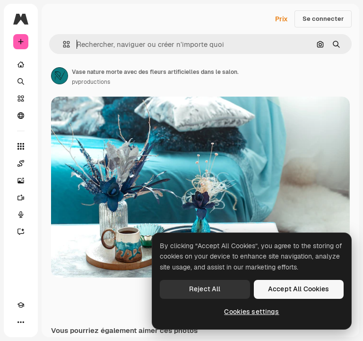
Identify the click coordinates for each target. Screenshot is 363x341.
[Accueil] (20, 64)
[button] (63, 44)
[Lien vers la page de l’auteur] (59, 75)
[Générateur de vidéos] (20, 197)
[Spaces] (20, 163)
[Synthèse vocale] (20, 214)
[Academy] (20, 305)
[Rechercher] (20, 81)
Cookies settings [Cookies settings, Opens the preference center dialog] (251, 311)
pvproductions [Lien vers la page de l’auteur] (91, 82)
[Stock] (20, 98)
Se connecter (323, 19)
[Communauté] (20, 115)
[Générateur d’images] (20, 180)
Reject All (204, 289)
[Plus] (20, 322)
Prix (281, 19)
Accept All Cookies (298, 289)
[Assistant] (20, 231)
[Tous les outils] (20, 146)
